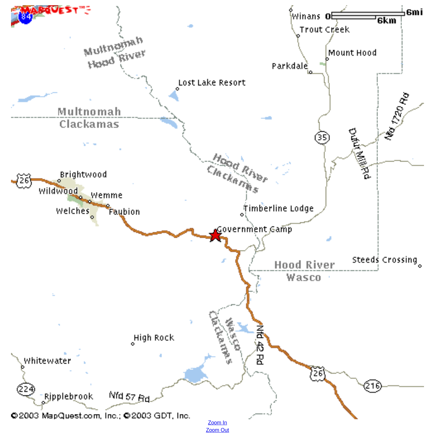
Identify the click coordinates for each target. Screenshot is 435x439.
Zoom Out (217, 430)
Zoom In (217, 422)
